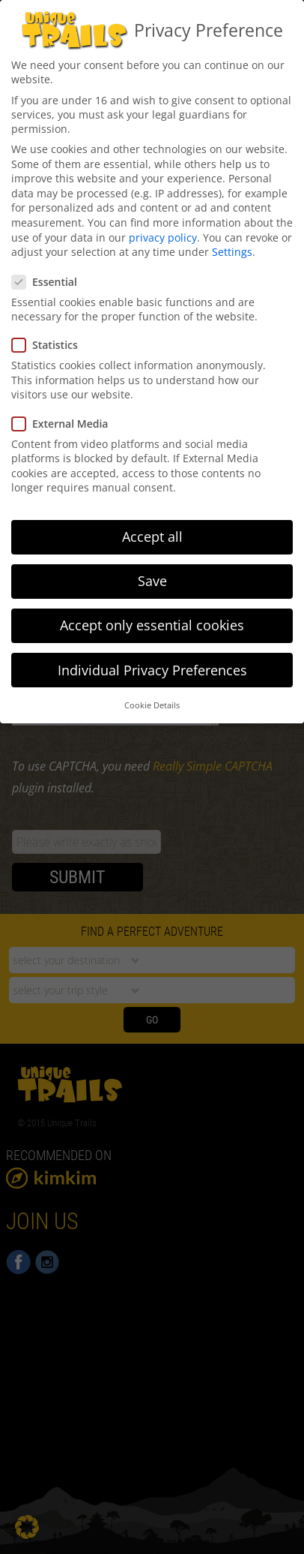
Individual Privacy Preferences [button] (152, 663)
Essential (49, 274)
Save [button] (152, 573)
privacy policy (163, 230)
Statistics (49, 337)
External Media (64, 416)
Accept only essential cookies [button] (152, 618)
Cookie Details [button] (152, 698)
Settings (232, 244)
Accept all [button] (152, 529)
